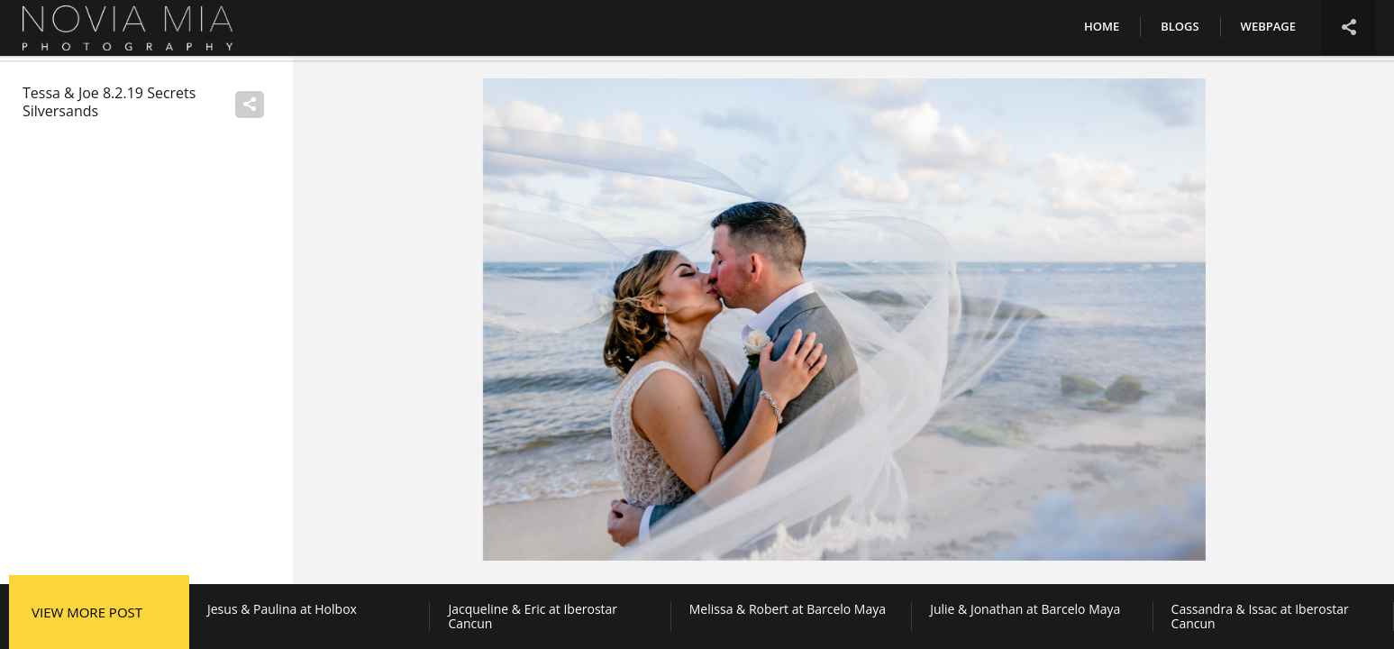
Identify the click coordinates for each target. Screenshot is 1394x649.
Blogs (1179, 26)
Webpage (1268, 26)
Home (1101, 26)
